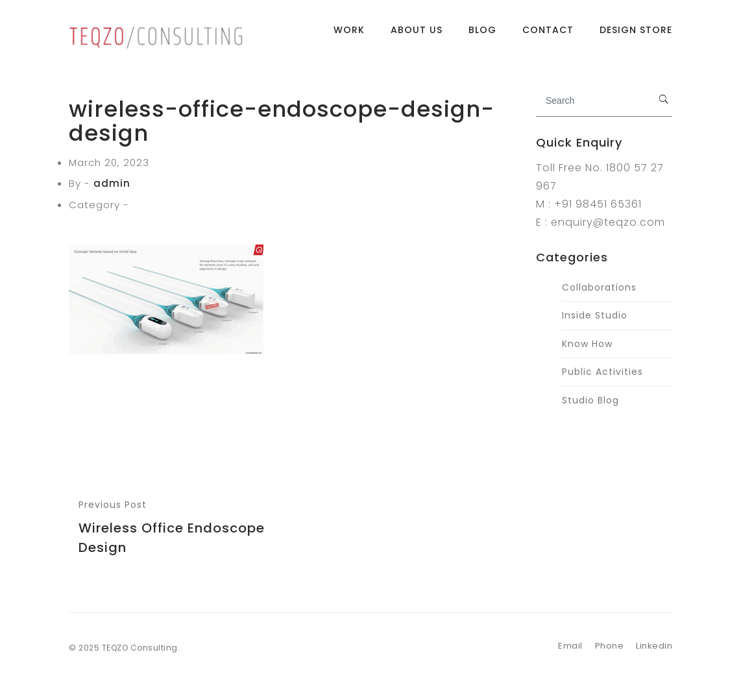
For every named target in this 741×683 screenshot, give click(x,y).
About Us (417, 35)
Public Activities (602, 371)
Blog (482, 35)
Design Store (636, 35)
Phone (609, 646)
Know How (587, 343)
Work (349, 35)
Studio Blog (590, 400)
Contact (548, 35)
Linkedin (654, 646)
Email (570, 646)
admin (111, 183)
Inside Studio (594, 315)
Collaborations (599, 287)
